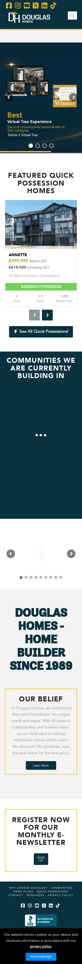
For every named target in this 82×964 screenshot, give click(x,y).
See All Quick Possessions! (41, 331)
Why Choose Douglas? (28, 887)
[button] (72, 15)
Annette (41, 261)
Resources (35, 895)
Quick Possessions (52, 891)
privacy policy (40, 946)
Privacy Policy (60, 895)
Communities (62, 887)
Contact (15, 895)
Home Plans (23, 891)
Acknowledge (41, 956)
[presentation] (34, 315)
